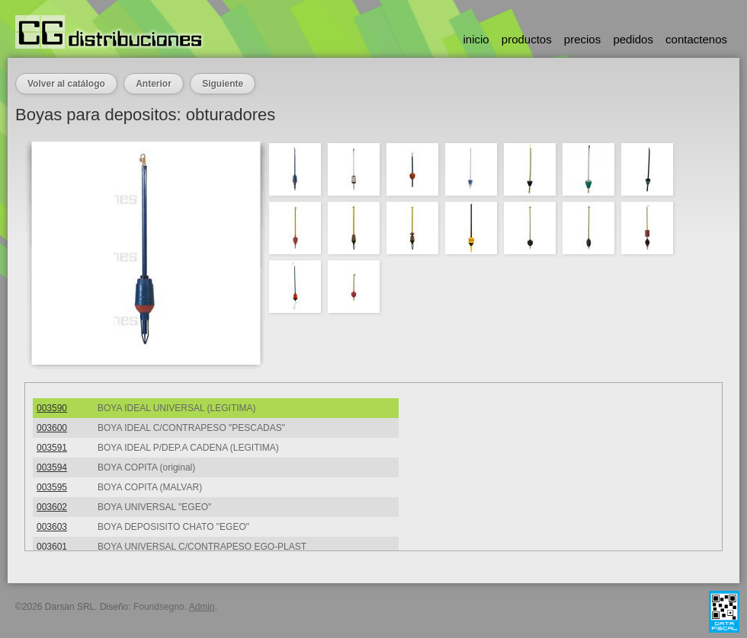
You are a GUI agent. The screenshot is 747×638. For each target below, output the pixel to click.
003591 (52, 447)
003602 (52, 507)
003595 (52, 487)
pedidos (633, 39)
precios (582, 39)
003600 (52, 428)
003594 (52, 467)
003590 (52, 408)
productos (527, 39)
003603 (52, 527)
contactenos (696, 39)
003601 (52, 546)
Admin (202, 606)
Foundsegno (158, 606)
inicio (476, 39)
